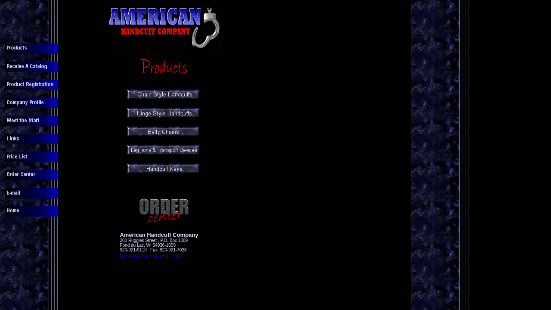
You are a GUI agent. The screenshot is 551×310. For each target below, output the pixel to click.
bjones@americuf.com (151, 256)
